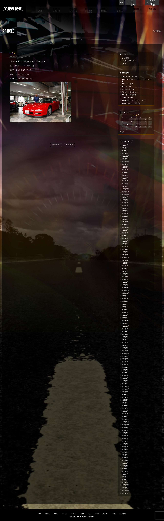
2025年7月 (125, 169)
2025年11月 (125, 159)
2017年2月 (125, 446)
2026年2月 (125, 150)
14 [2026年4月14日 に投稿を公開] (127, 124)
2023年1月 (125, 252)
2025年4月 (125, 178)
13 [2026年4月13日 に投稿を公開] (122, 124)
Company (97, 513)
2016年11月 (125, 455)
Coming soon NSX (127, 97)
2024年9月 (125, 197)
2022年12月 (125, 255)
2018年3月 (125, 411)
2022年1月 (125, 285)
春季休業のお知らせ (128, 89)
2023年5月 (125, 241)
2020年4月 (125, 342)
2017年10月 (125, 425)
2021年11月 (125, 290)
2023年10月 (125, 227)
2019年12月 (125, 353)
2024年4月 (125, 211)
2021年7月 (125, 301)
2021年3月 (125, 312)
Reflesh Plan (73, 513)
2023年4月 (125, 244)
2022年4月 (125, 276)
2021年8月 (125, 298)
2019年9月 (125, 361)
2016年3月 (125, 477)
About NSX (64, 513)
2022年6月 (125, 271)
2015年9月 (125, 493)
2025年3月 (125, 180)
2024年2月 (125, 216)
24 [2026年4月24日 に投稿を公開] (140, 127)
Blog (90, 513)
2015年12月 (125, 485)
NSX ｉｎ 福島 (127, 84)
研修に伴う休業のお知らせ (130, 92)
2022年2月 (125, 282)
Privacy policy (123, 513)
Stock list (47, 513)
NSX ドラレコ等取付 (129, 95)
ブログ (124, 63)
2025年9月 (125, 164)
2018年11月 (125, 389)
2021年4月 (125, 309)
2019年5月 (125, 372)
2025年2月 (125, 183)
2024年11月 (125, 192)
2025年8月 (125, 167)
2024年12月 (125, 189)
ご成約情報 (26, 56)
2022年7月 (125, 268)
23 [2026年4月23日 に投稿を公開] (136, 127)
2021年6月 (125, 304)
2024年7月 (125, 202)
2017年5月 (125, 438)
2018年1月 (125, 416)
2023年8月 (125, 233)
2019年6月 (125, 370)
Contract (56, 513)
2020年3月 (125, 345)
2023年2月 (125, 249)
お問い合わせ (122, 3)
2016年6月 (125, 468)
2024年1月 (125, 219)
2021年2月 (125, 315)
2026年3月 (125, 148)
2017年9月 (125, 427)
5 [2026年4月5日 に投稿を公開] (149, 119)
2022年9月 (125, 263)
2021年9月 (125, 296)
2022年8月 (125, 265)
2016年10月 (125, 457)
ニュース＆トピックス (129, 60)
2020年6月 (125, 337)
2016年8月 (125, 463)
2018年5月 (125, 405)
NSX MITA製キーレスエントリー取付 (133, 100)
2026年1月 (125, 153)
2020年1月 (125, 350)
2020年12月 (125, 320)
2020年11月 (125, 323)
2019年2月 (125, 381)
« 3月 (122, 132)
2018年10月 (125, 392)
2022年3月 (125, 279)
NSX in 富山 (126, 86)
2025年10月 (125, 161)
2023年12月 (125, 222)
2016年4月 (125, 474)
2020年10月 (125, 326)
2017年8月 (125, 430)
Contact (113, 513)
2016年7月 (125, 466)
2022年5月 (125, 274)
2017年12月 (125, 419)
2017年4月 (125, 441)
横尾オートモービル (13, 9)
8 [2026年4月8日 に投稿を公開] (131, 122)
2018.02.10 (16, 56)
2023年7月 (125, 235)
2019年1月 (125, 383)
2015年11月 (125, 488)
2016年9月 (125, 460)
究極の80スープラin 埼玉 (129, 76)
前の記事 (55, 145)
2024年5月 (125, 208)
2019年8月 (125, 364)
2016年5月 (125, 471)
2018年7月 (125, 400)
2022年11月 (125, 257)
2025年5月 (125, 175)
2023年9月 (125, 230)
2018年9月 (125, 394)
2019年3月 (125, 378)
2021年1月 (125, 318)
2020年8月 (125, 331)
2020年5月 (125, 340)
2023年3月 (125, 246)
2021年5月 (125, 307)
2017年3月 (125, 444)
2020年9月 (125, 329)
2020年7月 (125, 334)
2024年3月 (125, 213)
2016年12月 (125, 452)
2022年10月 (125, 260)
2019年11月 (125, 356)
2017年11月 (125, 422)
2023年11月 (125, 224)
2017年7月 (125, 433)
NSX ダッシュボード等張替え (131, 103)
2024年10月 (125, 194)
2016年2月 (125, 479)
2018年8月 (125, 397)
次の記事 (69, 145)
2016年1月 (125, 482)
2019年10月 (125, 359)
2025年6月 (125, 172)
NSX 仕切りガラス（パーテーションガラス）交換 (137, 80)
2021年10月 (125, 293)
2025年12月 (125, 156)
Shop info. (105, 513)
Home (39, 513)
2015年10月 (125, 490)
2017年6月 (125, 435)
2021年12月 (125, 287)
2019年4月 (125, 375)
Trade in (82, 513)
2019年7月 (125, 367)
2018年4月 (125, 408)
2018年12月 (125, 386)
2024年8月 (125, 200)
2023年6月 (125, 238)
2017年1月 (125, 449)
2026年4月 (125, 145)
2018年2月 (125, 413)
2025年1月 (125, 186)
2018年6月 (125, 403)
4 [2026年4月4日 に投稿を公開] (145, 119)
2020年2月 (125, 348)
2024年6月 (125, 205)
